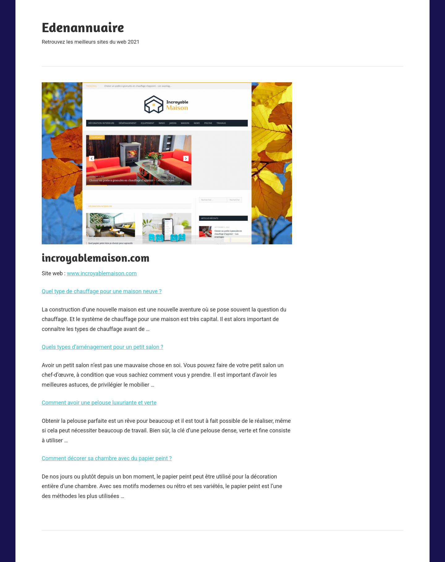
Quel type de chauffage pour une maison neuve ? (102, 291)
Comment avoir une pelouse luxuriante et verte (99, 402)
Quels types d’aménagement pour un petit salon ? (102, 347)
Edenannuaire (83, 27)
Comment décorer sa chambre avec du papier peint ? (107, 458)
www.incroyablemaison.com (102, 273)
